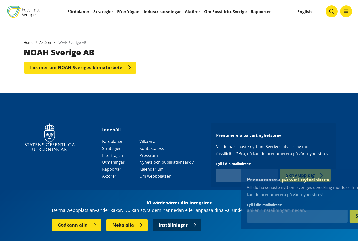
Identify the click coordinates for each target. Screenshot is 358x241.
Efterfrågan (128, 11)
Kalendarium (151, 169)
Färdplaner (78, 11)
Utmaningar (113, 162)
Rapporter (261, 11)
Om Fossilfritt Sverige (225, 11)
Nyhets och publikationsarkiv (166, 162)
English (305, 11)
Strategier (103, 11)
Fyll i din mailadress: (233, 163)
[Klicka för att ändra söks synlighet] (332, 11)
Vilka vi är (148, 141)
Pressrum (148, 155)
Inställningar (173, 225)
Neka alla (123, 225)
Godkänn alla (73, 225)
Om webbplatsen (155, 176)
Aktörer (192, 11)
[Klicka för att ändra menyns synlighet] (346, 11)
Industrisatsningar (162, 11)
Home (28, 42)
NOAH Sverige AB (72, 42)
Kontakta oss (151, 148)
